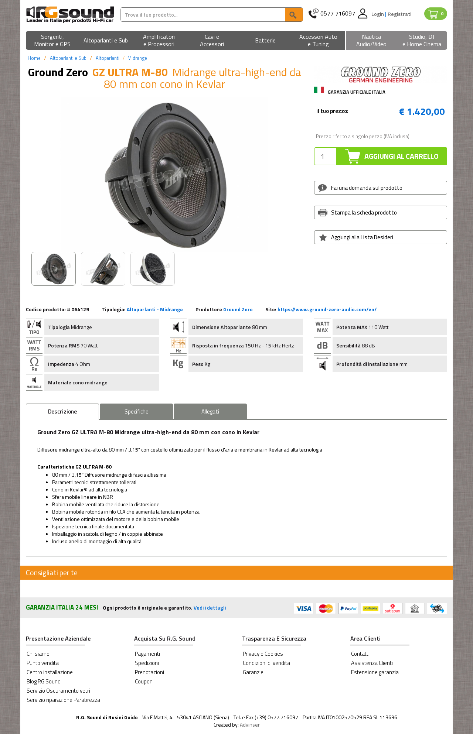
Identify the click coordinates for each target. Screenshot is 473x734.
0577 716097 (337, 13)
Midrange (137, 58)
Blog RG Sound (44, 681)
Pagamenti (147, 653)
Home (34, 58)
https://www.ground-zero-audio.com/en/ (327, 309)
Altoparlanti (107, 58)
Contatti (360, 653)
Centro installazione (50, 672)
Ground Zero (238, 309)
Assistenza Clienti (372, 663)
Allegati (210, 411)
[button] (52, 41)
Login (378, 14)
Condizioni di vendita (266, 663)
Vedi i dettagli (210, 607)
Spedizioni (147, 663)
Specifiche (137, 411)
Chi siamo (38, 653)
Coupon (144, 681)
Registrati (399, 14)
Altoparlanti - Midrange (155, 309)
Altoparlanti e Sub (68, 58)
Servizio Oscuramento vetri (58, 690)
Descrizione (62, 411)
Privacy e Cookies (263, 653)
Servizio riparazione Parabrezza (63, 700)
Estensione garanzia (375, 672)
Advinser (250, 724)
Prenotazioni (149, 672)
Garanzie (253, 672)
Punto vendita (43, 663)
